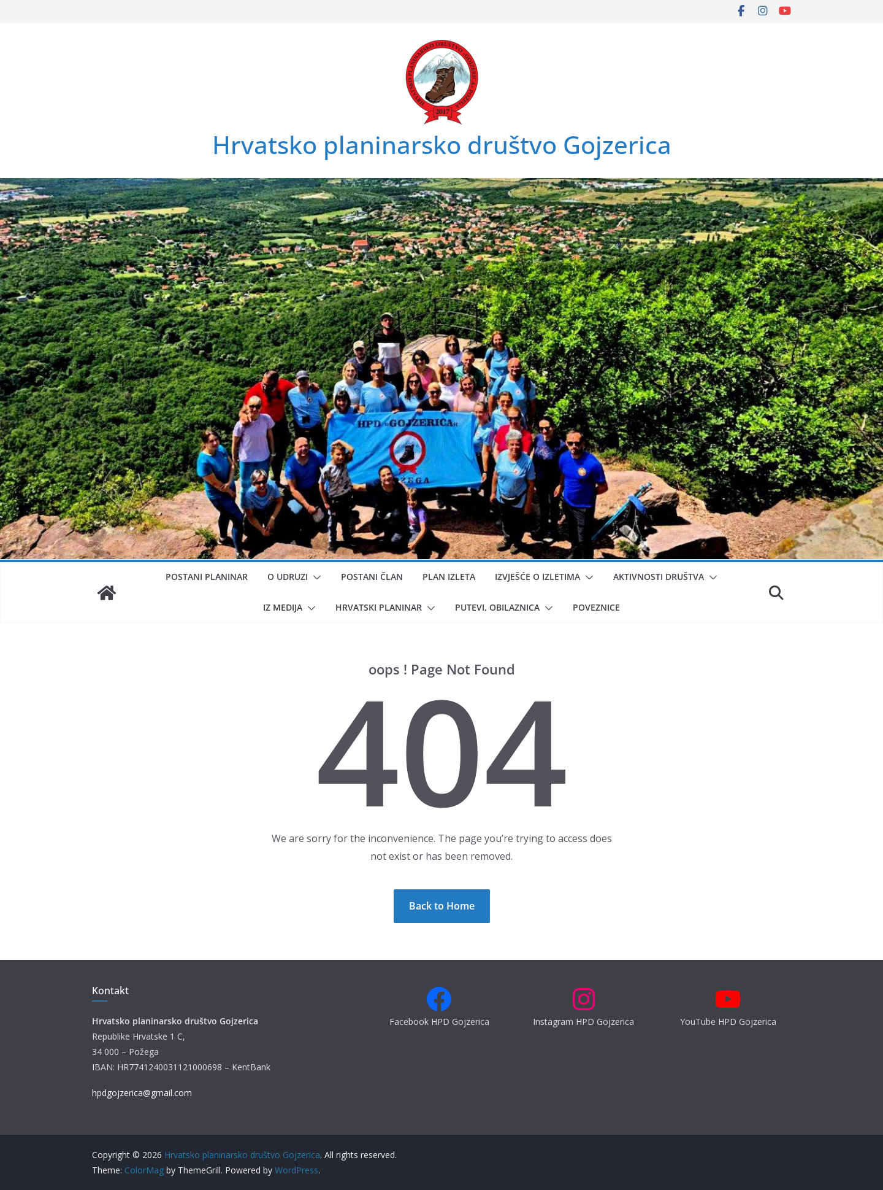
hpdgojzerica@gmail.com (142, 1093)
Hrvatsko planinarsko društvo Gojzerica (441, 144)
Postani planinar (207, 576)
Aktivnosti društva (658, 576)
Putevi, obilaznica (497, 607)
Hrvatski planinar (378, 607)
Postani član (372, 576)
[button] (314, 577)
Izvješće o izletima (537, 576)
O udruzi (287, 576)
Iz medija (282, 607)
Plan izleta (448, 576)
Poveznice (596, 607)
